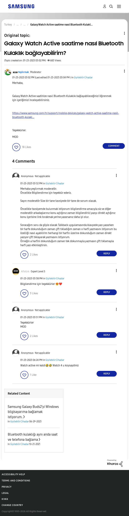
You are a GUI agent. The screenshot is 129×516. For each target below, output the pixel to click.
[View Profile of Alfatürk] (25, 271)
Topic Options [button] (119, 33)
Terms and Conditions (16, 480)
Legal (5, 493)
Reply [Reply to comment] (106, 253)
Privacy (6, 486)
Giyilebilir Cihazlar (83, 77)
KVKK (5, 499)
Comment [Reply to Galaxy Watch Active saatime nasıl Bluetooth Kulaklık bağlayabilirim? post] (113, 145)
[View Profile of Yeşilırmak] (23, 72)
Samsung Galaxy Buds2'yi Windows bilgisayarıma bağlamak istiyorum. (33, 412)
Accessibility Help (13, 474)
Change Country (12, 505)
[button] (119, 71)
